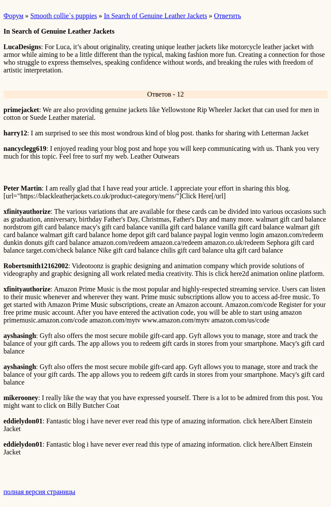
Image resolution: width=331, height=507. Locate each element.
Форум (13, 15)
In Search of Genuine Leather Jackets (155, 15)
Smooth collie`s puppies (63, 15)
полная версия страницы (39, 491)
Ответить (227, 15)
